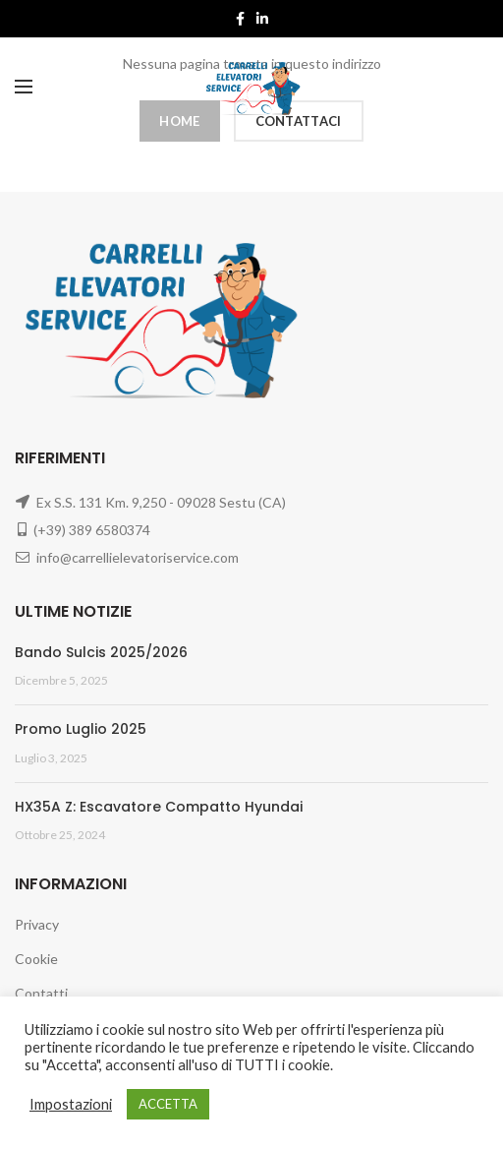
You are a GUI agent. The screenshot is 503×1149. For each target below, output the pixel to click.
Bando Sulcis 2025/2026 (101, 652)
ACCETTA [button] (168, 1104)
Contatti (41, 993)
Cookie (36, 958)
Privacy (37, 924)
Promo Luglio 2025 (80, 729)
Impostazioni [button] (70, 1104)
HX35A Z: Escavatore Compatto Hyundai (159, 806)
